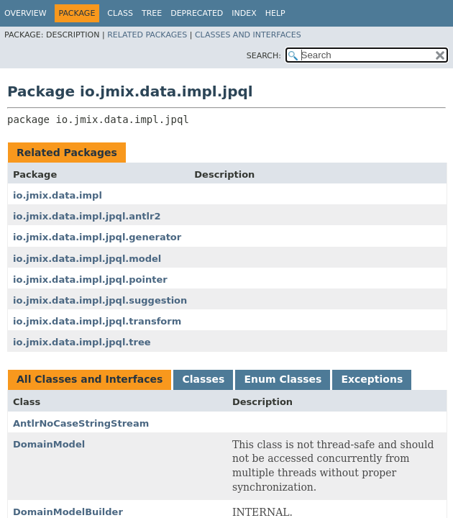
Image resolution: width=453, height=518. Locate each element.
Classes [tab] (203, 379)
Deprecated (196, 13)
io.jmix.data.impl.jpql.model (87, 258)
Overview (25, 13)
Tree (152, 13)
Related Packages (147, 35)
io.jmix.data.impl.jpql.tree (82, 342)
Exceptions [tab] (372, 379)
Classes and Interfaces (248, 35)
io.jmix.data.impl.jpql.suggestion (100, 300)
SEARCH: (264, 55)
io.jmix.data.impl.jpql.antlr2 (86, 216)
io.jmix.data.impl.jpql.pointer (90, 279)
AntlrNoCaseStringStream (81, 423)
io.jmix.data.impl (57, 195)
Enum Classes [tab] (282, 379)
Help (275, 13)
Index (244, 13)
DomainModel (49, 444)
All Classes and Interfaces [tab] (90, 379)
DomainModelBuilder (68, 511)
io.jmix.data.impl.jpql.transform (97, 321)
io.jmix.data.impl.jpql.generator (97, 237)
